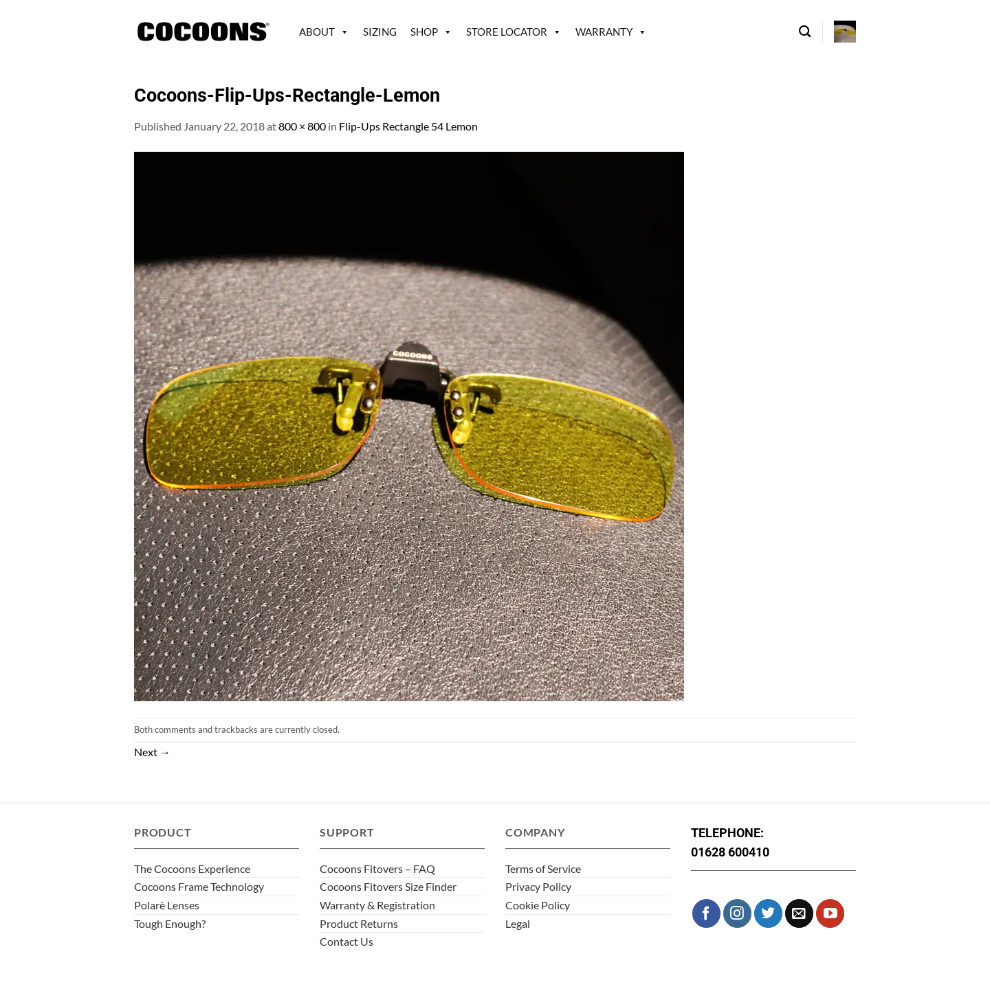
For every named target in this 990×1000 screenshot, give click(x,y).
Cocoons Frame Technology (199, 886)
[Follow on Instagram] (737, 913)
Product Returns (359, 923)
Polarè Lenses (166, 904)
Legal (517, 923)
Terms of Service (543, 868)
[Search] (805, 32)
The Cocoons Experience (192, 868)
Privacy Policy (538, 886)
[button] (845, 31)
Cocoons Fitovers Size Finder (388, 886)
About (317, 31)
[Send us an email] (799, 913)
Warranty (603, 31)
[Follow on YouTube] (830, 913)
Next (152, 751)
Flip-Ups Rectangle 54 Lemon (408, 126)
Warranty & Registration (377, 904)
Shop (424, 31)
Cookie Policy (537, 904)
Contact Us (346, 941)
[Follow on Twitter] (768, 913)
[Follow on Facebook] (706, 913)
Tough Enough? (170, 923)
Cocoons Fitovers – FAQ (377, 868)
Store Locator (506, 31)
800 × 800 (302, 126)
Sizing (380, 31)
